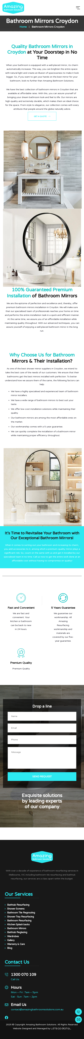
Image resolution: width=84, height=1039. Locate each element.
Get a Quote (42, 116)
